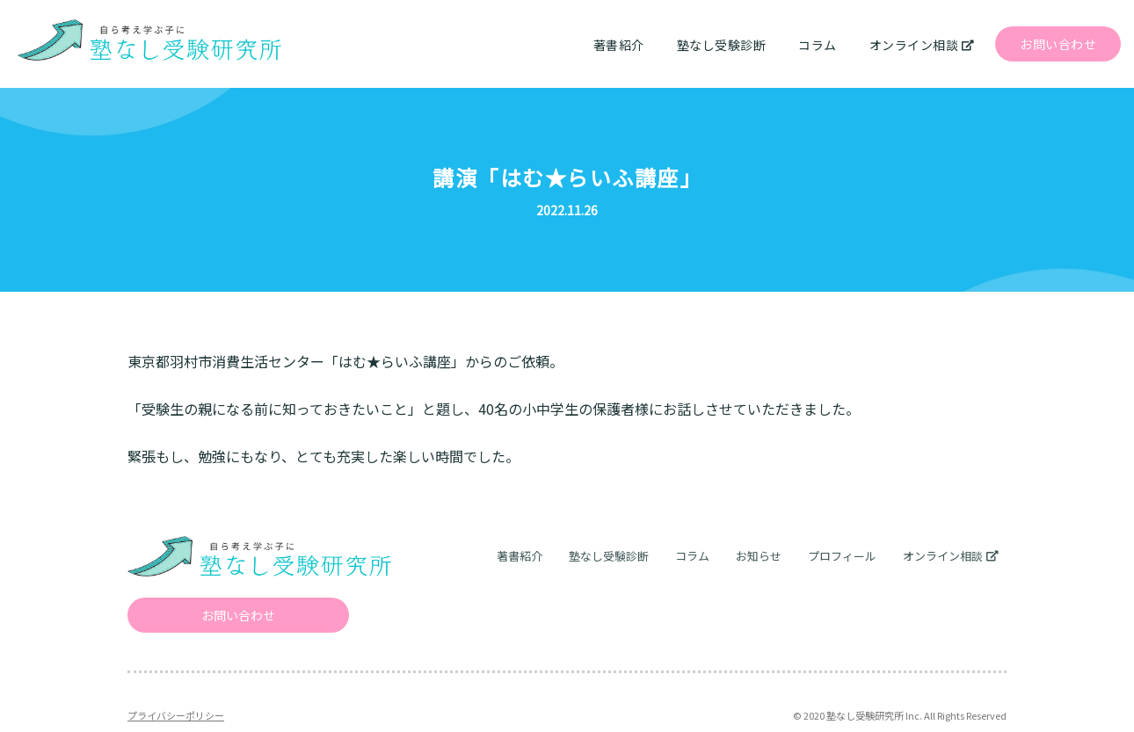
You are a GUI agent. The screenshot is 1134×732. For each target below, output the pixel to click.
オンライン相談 (914, 45)
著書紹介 (618, 45)
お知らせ (758, 555)
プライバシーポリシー (175, 715)
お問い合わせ (1058, 44)
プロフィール (842, 555)
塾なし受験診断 (722, 45)
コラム (817, 45)
